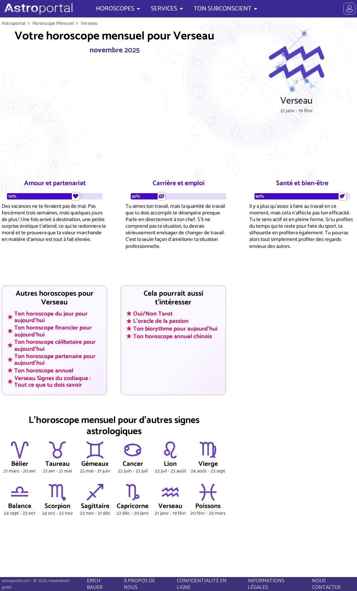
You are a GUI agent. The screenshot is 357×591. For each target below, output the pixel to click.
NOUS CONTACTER (326, 584)
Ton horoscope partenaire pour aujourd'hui (55, 360)
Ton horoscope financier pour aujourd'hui (53, 331)
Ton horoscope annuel (43, 370)
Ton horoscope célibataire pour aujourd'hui (55, 345)
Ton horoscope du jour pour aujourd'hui (51, 317)
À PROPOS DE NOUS (139, 584)
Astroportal (13, 23)
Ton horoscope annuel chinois (172, 336)
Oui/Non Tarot (153, 313)
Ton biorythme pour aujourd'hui (175, 328)
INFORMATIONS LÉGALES (266, 584)
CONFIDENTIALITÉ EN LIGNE (202, 584)
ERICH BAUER (94, 584)
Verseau (89, 23)
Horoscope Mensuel (53, 23)
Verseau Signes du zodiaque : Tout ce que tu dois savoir (52, 381)
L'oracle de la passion (161, 321)
